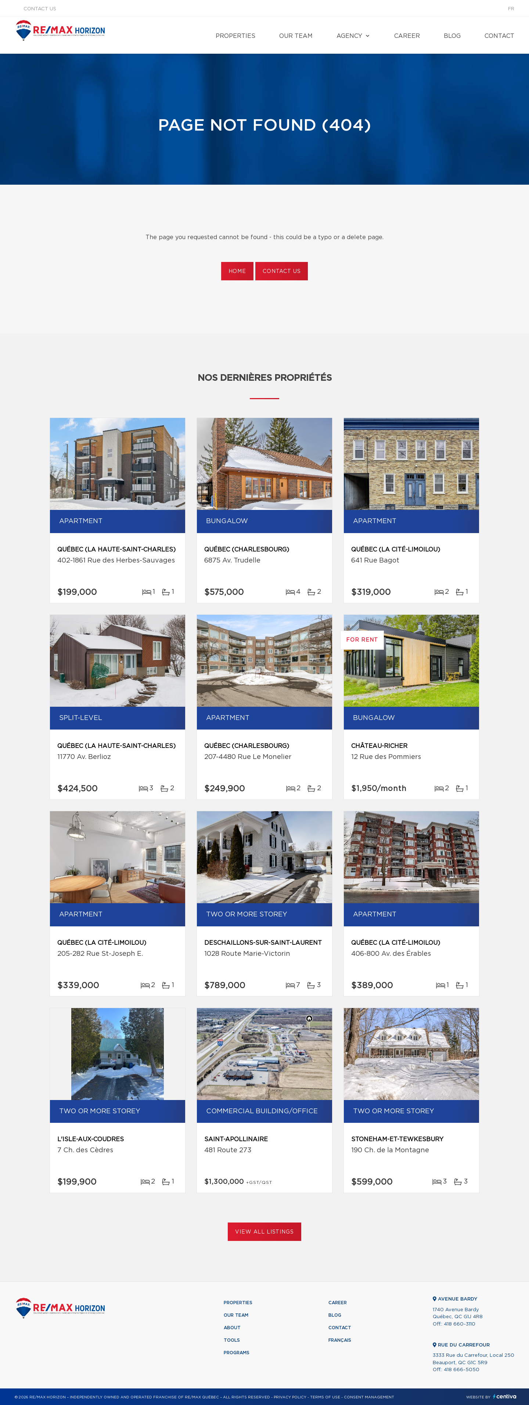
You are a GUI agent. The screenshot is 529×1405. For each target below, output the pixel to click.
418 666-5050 (461, 1369)
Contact (499, 36)
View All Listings (264, 1232)
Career (407, 36)
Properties (235, 36)
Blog (452, 36)
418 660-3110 (459, 1324)
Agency (349, 36)
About (232, 1328)
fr (511, 9)
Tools (232, 1340)
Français (339, 1340)
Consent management (369, 1397)
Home (237, 271)
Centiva (505, 1396)
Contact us (40, 9)
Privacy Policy (290, 1397)
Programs (236, 1353)
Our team (296, 36)
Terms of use (325, 1397)
